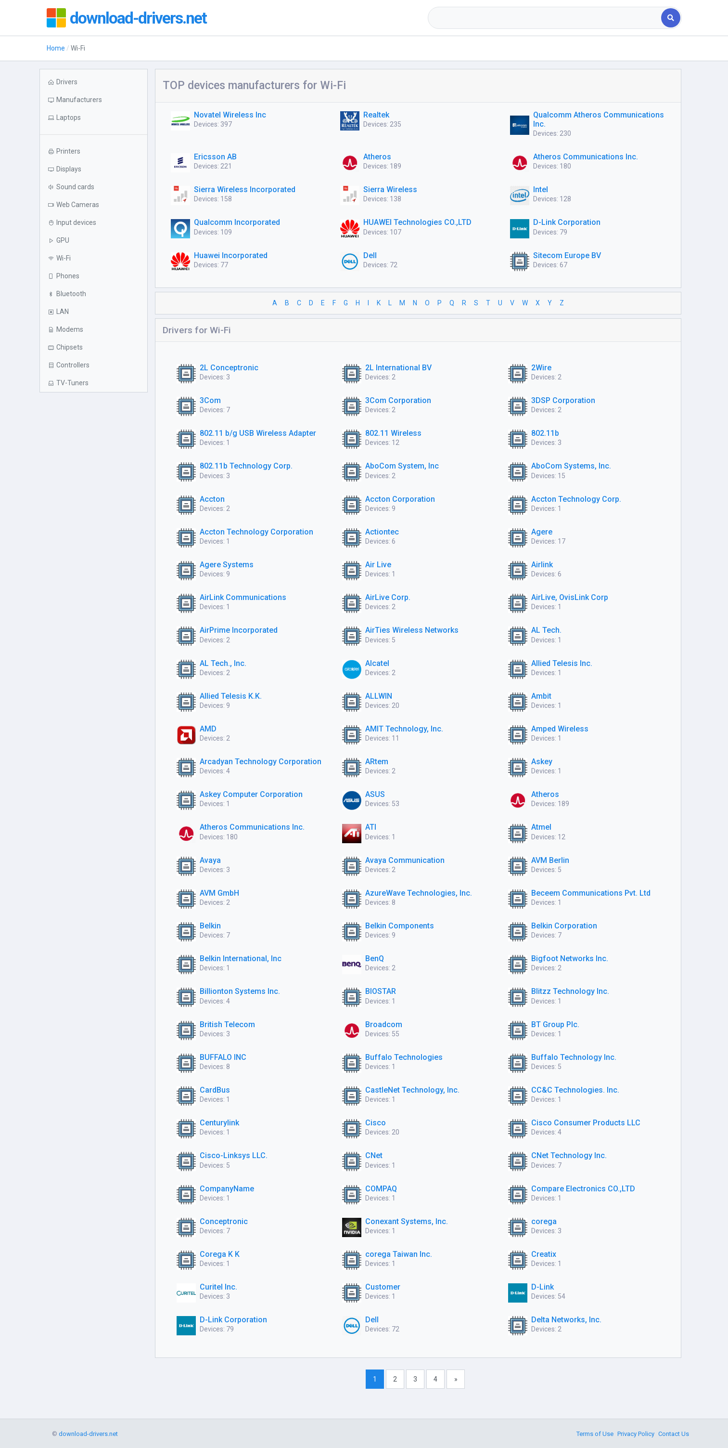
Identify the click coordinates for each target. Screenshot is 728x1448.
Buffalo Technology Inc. (573, 1057)
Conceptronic (224, 1221)
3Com (210, 400)
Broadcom (383, 1024)
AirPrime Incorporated (239, 630)
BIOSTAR (380, 991)
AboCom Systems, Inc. (571, 465)
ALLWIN (378, 696)
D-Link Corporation (566, 222)
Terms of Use (594, 1433)
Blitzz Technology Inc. (570, 991)
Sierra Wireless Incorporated (244, 189)
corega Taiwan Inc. (398, 1254)
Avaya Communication (405, 860)
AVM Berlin (550, 860)
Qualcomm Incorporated (237, 222)
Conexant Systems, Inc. (406, 1221)
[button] (93, 118)
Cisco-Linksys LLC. (234, 1155)
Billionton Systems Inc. (240, 991)
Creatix (543, 1254)
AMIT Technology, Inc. (404, 728)
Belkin (210, 925)
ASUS (375, 794)
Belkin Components (399, 925)
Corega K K (220, 1254)
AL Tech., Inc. (223, 663)
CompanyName (227, 1188)
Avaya (210, 860)
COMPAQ (381, 1188)
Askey (541, 761)
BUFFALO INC (223, 1057)
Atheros (377, 156)
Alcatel (377, 663)
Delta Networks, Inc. (566, 1319)
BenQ (374, 958)
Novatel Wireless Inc (230, 114)
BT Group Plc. (555, 1024)
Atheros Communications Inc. (585, 156)
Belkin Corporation (564, 925)
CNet (374, 1155)
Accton (212, 499)
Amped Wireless (559, 728)
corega (544, 1221)
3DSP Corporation (563, 400)
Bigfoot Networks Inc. (569, 958)
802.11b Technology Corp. (246, 465)
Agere (541, 531)
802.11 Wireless (393, 433)
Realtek (376, 114)
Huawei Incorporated (231, 255)
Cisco (375, 1122)
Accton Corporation (400, 499)
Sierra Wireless (390, 189)
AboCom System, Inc (402, 465)
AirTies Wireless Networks (412, 630)
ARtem (376, 761)
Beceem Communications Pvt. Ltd (591, 893)
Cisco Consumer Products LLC (585, 1122)
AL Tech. (546, 630)
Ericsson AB (215, 156)
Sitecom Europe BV (567, 255)
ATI (370, 827)
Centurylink (219, 1122)
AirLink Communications (243, 597)
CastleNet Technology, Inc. (412, 1090)
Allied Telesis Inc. (561, 663)
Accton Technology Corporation (256, 531)
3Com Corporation (398, 400)
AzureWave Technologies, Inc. (418, 893)
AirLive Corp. (387, 597)
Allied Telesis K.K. (231, 696)
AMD (208, 728)
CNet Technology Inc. (569, 1155)
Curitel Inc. (218, 1286)
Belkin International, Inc (240, 958)
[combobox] (545, 17)
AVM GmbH (219, 893)
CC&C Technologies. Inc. (575, 1090)
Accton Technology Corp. (576, 499)
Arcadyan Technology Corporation (260, 761)
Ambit (541, 696)
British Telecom (227, 1024)
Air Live (378, 564)
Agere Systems (227, 564)
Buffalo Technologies (404, 1057)
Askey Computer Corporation (251, 794)
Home (56, 48)
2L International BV (398, 367)
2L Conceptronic (229, 367)
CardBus (215, 1090)
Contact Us (673, 1433)
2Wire (541, 367)
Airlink (542, 564)
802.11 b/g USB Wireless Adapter (258, 433)
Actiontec (382, 531)
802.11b (545, 433)
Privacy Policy (635, 1433)
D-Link (542, 1286)
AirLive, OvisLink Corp (569, 597)
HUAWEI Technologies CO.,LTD (417, 222)
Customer (382, 1286)
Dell (370, 255)
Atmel (541, 827)
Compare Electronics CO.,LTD (583, 1188)
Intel (540, 189)
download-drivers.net (142, 18)
